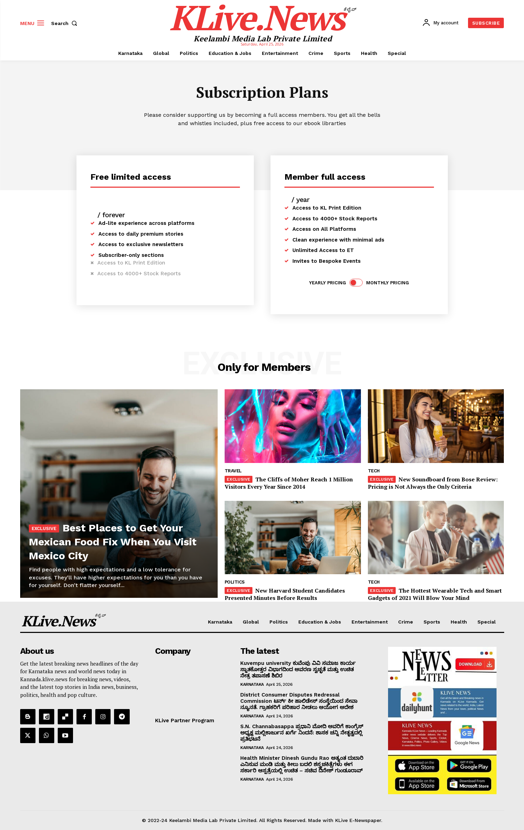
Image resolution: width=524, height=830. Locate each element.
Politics (235, 582)
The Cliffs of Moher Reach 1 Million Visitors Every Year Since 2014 (289, 482)
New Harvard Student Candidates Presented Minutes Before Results (285, 594)
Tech (374, 471)
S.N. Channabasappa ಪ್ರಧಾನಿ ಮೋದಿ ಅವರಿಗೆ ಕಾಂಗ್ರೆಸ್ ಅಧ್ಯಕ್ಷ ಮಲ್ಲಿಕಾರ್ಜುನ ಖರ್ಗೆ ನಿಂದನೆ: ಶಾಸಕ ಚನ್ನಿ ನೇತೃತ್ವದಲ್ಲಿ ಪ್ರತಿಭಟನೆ (301, 732)
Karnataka (252, 684)
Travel (233, 471)
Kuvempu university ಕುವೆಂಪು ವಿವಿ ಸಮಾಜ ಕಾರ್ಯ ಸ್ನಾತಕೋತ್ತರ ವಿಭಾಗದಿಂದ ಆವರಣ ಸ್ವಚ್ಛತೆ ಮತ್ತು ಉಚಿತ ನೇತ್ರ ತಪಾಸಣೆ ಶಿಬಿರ (298, 669)
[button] (65, 23)
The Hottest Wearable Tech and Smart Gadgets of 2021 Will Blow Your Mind (435, 594)
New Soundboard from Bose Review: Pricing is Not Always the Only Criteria (433, 482)
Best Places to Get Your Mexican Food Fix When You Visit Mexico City (109, 534)
